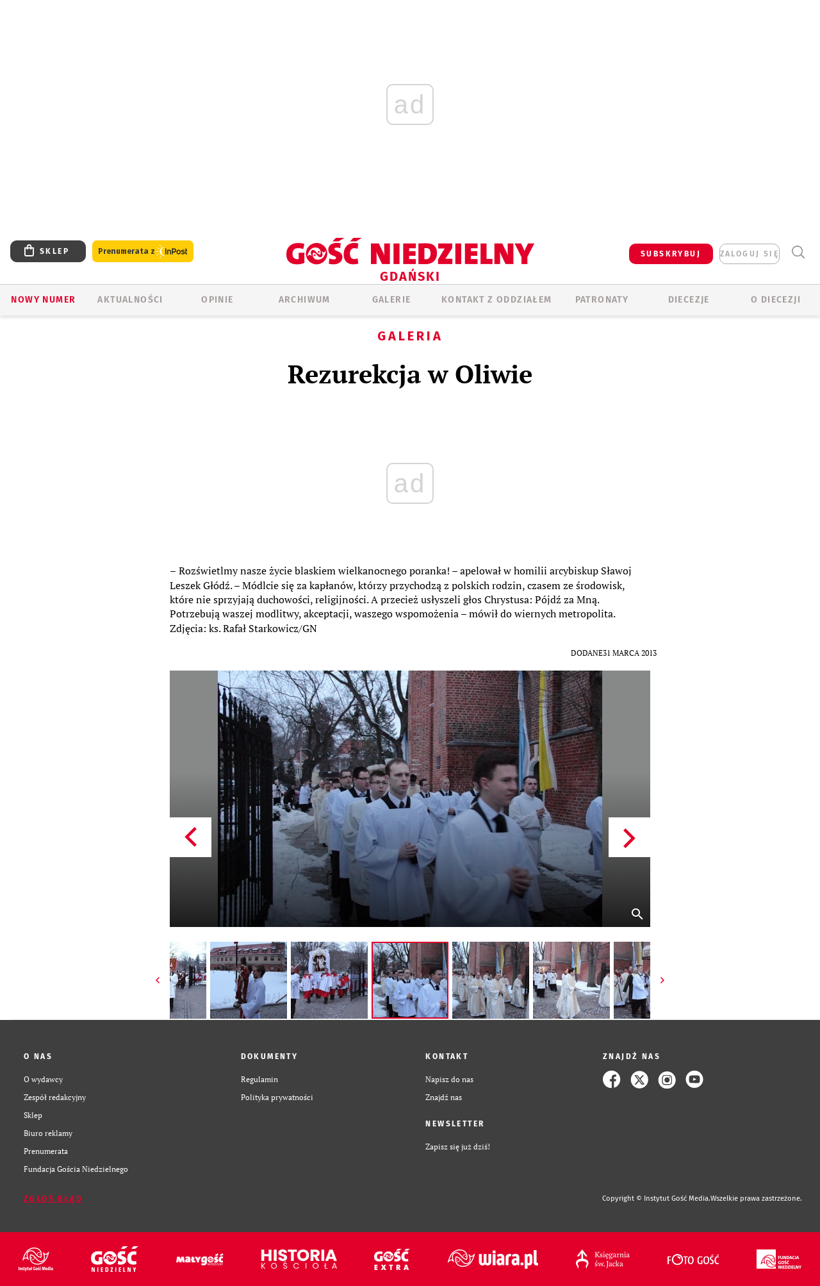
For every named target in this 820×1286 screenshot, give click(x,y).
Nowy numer (43, 299)
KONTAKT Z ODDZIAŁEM (496, 299)
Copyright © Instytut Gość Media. (656, 1198)
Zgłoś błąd (53, 1198)
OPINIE (217, 299)
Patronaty (602, 299)
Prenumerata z (143, 251)
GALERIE (391, 299)
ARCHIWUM (305, 299)
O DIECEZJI (776, 299)
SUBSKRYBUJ (671, 253)
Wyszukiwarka (798, 252)
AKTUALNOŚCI (130, 299)
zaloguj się (749, 253)
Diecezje (689, 299)
